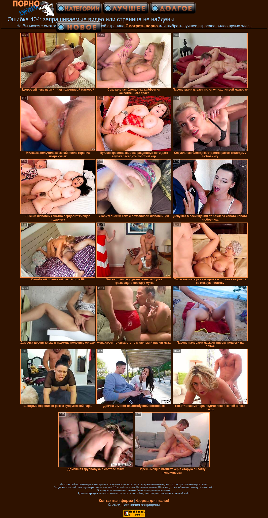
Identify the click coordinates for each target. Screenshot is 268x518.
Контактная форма (116, 500)
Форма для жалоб (152, 500)
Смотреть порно (142, 26)
